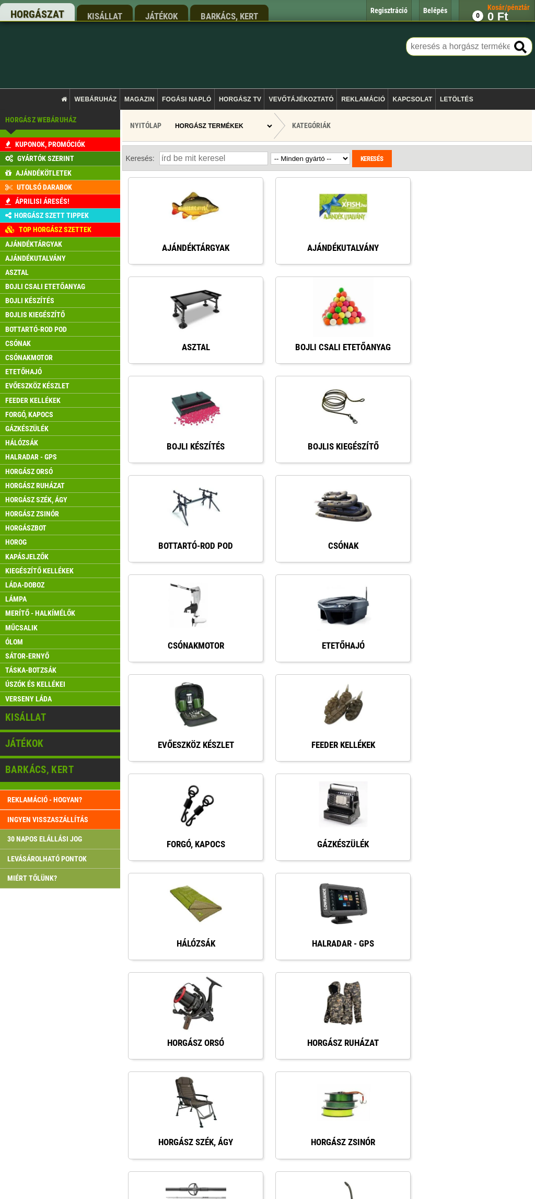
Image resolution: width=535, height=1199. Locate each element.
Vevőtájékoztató (301, 99)
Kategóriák (311, 125)
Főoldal (194, 923)
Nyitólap (145, 125)
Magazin (139, 99)
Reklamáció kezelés (210, 1063)
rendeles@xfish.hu (402, 927)
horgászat (37, 14)
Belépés (194, 1023)
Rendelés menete (206, 963)
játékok (161, 16)
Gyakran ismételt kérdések (219, 1083)
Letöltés (456, 99)
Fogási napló (187, 99)
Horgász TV (240, 99)
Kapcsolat (412, 99)
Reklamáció (363, 99)
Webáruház (96, 99)
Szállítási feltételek (209, 983)
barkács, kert (229, 16)
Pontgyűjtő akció (206, 1003)
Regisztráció (200, 1043)
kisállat (104, 16)
